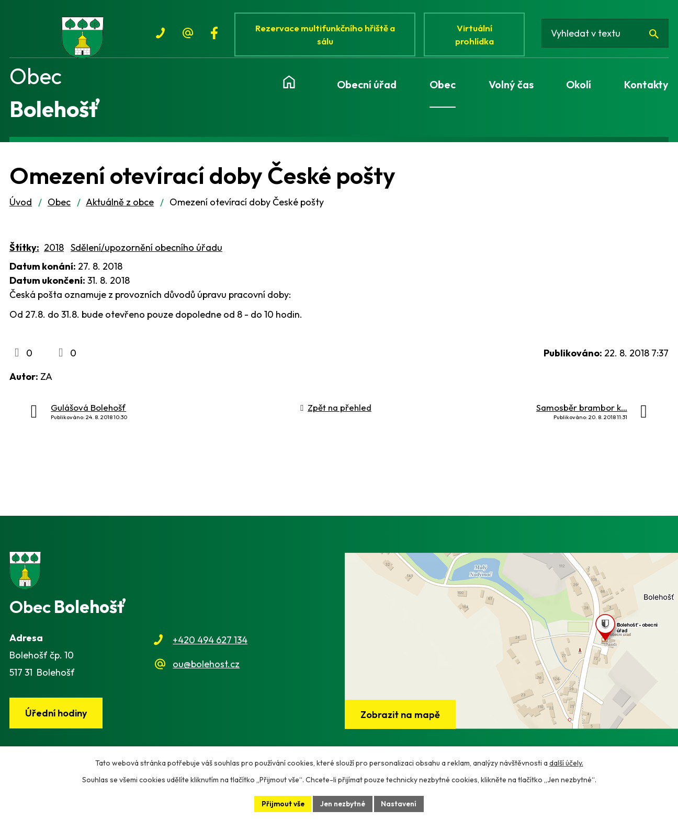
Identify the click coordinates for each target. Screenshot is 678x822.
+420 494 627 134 (210, 645)
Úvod (20, 207)
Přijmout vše (281, 803)
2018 (54, 252)
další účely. (566, 762)
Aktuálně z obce (120, 207)
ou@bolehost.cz (206, 669)
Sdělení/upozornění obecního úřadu (146, 252)
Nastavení (401, 803)
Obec (59, 207)
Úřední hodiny (57, 718)
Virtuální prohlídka (477, 35)
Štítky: (24, 252)
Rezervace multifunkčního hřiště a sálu (326, 35)
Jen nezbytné (343, 803)
